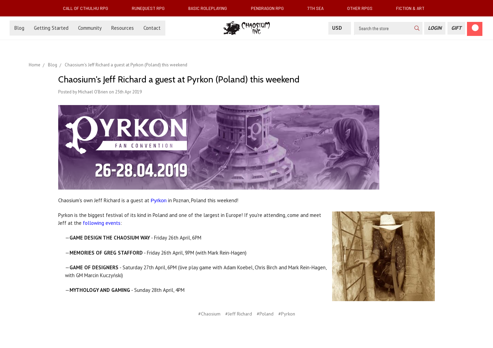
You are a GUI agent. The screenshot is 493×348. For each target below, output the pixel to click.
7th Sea (318, 8)
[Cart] (474, 29)
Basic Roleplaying (210, 8)
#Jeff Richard (238, 314)
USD (339, 28)
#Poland (265, 314)
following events (102, 223)
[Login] (434, 28)
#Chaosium (209, 314)
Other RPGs (362, 8)
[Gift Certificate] (456, 28)
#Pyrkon (286, 314)
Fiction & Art (413, 8)
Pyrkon (159, 200)
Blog (19, 28)
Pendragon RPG (270, 8)
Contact (152, 28)
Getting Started (51, 28)
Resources (122, 28)
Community (90, 28)
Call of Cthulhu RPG (88, 8)
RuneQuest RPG (151, 8)
